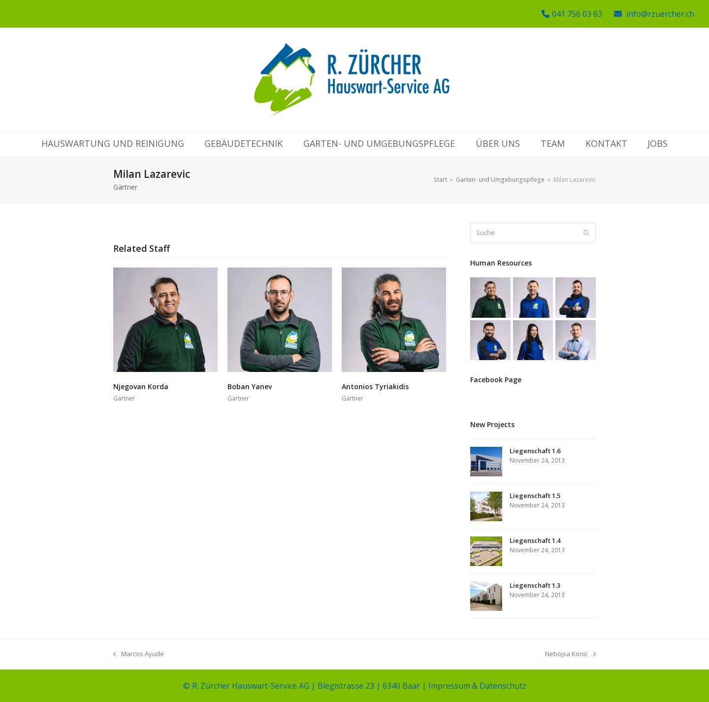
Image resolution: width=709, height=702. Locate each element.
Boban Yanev (249, 386)
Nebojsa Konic (570, 654)
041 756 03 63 (577, 13)
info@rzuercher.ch (660, 13)
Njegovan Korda (140, 386)
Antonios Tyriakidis (375, 386)
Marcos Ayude (138, 654)
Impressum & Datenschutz (477, 685)
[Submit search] (586, 233)
